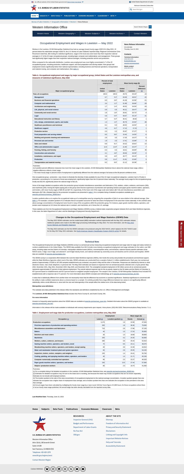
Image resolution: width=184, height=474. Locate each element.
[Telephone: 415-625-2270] (51, 452)
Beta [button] (113, 16)
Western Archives (116, 33)
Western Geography (66, 33)
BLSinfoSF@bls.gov (130, 61)
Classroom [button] (102, 16)
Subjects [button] (44, 16)
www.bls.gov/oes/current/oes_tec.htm (126, 274)
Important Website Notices (117, 438)
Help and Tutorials (113, 442)
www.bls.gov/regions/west (131, 63)
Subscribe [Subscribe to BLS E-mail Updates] (150, 5)
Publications (72, 409)
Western (73, 22)
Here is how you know (74, 2)
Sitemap (109, 419)
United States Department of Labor (141, 2)
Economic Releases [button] (86, 16)
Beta (117, 409)
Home (35, 409)
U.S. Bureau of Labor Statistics (53, 8)
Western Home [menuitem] (43, 33)
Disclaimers (110, 431)
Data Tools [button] (56, 16)
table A (75, 69)
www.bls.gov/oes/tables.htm (56, 254)
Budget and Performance (83, 423)
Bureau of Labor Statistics (41, 22)
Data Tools (58, 409)
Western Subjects (92, 33)
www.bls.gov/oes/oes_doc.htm (42, 303)
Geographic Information (60, 22)
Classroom (107, 409)
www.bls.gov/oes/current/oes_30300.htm (46, 194)
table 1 (91, 192)
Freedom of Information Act (117, 423)
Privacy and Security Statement (118, 427)
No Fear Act (78, 431)
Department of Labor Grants (84, 427)
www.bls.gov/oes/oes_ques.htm (95, 301)
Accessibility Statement (115, 446)
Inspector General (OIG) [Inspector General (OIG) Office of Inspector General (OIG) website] (83, 419)
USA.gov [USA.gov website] (76, 434)
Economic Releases (89, 409)
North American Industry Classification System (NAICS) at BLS (98, 231)
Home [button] (34, 16)
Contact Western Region (42, 460)
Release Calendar (140, 5)
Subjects (45, 409)
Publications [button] (69, 16)
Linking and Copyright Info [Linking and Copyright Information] (116, 434)
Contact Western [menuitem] (140, 33)
